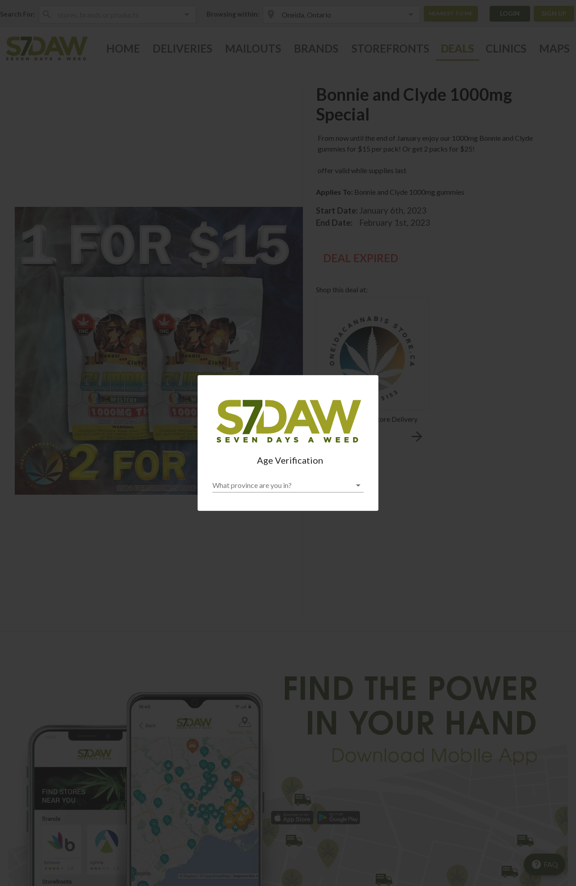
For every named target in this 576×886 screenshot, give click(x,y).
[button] (288, 485)
